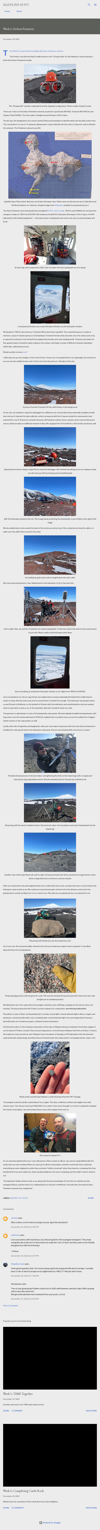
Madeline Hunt (16, 5)
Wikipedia (58, 205)
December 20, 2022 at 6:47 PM (25, 1255)
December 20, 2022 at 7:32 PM (25, 1275)
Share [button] (91, 1198)
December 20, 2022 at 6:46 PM (25, 1227)
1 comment (17, 1411)
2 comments (17, 1508)
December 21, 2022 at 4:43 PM (25, 1298)
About (17, 11)
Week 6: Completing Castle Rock (23, 1491)
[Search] (89, 4)
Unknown (15, 1235)
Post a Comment (10, 1305)
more (24, 352)
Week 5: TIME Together (18, 1394)
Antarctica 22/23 (19, 1198)
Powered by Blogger (50, 1522)
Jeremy (14, 1218)
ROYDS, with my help (55, 211)
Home (5, 11)
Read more (91, 1411)
